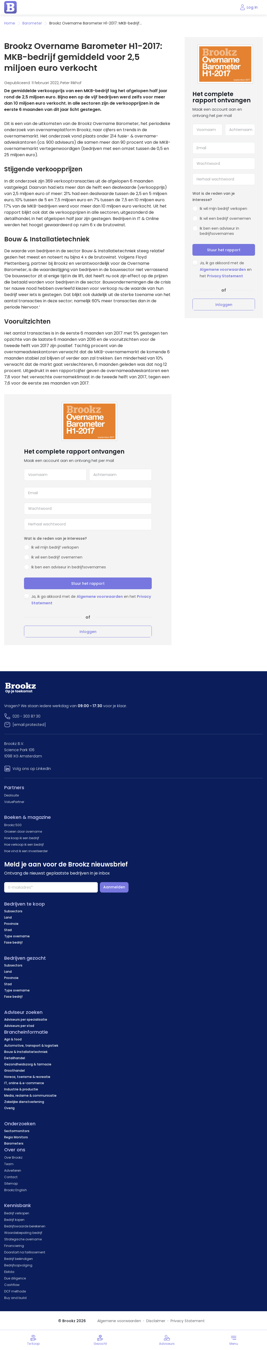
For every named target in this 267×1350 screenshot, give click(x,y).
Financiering (14, 1246)
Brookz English (15, 1190)
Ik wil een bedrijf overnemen (56, 557)
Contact (10, 1177)
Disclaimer (155, 1320)
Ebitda (9, 1272)
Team (9, 1164)
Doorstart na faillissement (24, 1252)
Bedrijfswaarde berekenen (24, 1226)
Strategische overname (23, 1239)
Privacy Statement (225, 276)
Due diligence (15, 1278)
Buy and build (15, 1298)
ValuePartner (14, 802)
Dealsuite (11, 795)
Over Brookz (13, 1157)
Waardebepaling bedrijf (23, 1232)
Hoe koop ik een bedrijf (21, 838)
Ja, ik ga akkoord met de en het (226, 269)
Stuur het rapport (88, 583)
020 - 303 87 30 (26, 716)
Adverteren (12, 1170)
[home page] (10, 7)
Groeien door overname (23, 831)
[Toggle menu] (233, 1340)
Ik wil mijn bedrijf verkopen (55, 547)
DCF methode (15, 1291)
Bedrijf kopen (14, 1219)
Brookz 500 (13, 825)
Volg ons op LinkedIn (32, 768)
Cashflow (12, 1285)
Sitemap (11, 1183)
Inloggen (88, 631)
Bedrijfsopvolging (18, 1265)
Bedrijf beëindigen (18, 1259)
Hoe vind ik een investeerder (26, 851)
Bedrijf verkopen (16, 1213)
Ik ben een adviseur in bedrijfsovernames (68, 567)
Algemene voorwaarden (100, 596)
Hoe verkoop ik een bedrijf (24, 844)
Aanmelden (114, 887)
